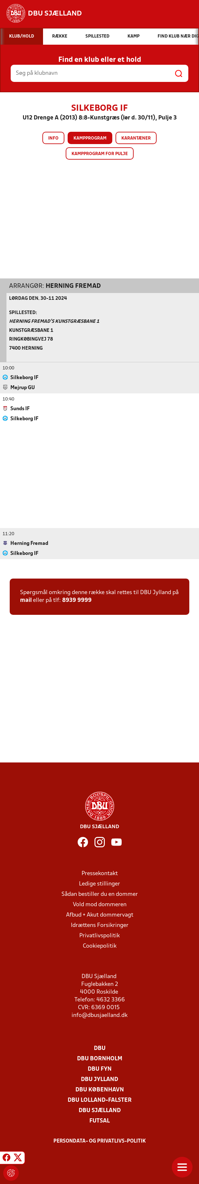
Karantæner (136, 138)
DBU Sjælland (100, 1110)
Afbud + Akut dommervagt (99, 915)
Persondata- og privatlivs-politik (99, 1141)
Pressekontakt (100, 873)
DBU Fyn (100, 1069)
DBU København (99, 1089)
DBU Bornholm (99, 1058)
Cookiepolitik (99, 946)
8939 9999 (77, 600)
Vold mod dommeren (100, 904)
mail (26, 600)
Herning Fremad (73, 286)
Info (53, 138)
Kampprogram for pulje (100, 154)
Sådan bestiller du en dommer (99, 894)
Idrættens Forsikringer (99, 925)
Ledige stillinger (99, 883)
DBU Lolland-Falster (100, 1100)
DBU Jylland (99, 1079)
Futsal (99, 1120)
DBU (99, 1048)
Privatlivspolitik (99, 935)
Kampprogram (89, 138)
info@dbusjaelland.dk (99, 1015)
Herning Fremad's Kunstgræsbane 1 (54, 321)
